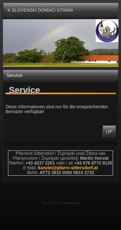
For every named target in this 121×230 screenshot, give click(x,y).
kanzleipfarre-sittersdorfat (68, 167)
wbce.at (72, 203)
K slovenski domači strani (40, 10)
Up (109, 131)
